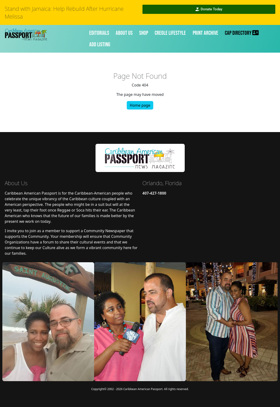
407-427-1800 (154, 193)
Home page (140, 105)
